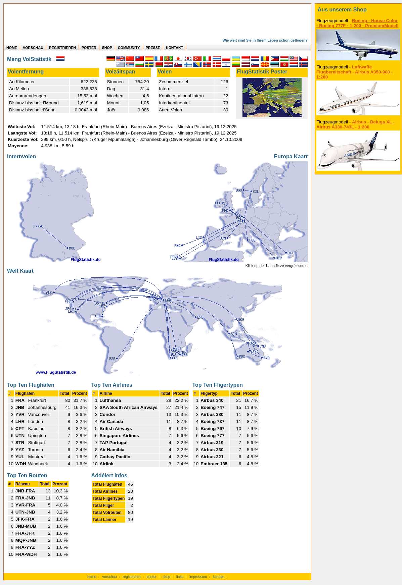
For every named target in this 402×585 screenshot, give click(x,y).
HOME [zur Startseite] (11, 48)
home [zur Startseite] (91, 577)
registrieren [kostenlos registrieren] (131, 577)
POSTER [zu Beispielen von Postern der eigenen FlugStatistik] (89, 48)
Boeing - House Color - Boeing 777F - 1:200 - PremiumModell (357, 23)
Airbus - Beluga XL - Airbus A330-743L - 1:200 (355, 124)
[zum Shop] (358, 10)
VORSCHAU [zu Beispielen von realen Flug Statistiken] (33, 48)
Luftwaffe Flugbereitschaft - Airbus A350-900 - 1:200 (354, 71)
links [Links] (179, 577)
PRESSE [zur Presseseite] (153, 48)
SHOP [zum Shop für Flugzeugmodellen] (107, 48)
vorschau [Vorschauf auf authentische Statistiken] (109, 577)
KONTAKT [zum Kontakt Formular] (174, 48)
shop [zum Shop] (166, 577)
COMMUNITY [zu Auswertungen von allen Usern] (129, 48)
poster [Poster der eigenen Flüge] (152, 577)
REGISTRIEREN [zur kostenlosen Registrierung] (62, 48)
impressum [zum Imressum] (198, 577)
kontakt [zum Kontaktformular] (218, 577)
